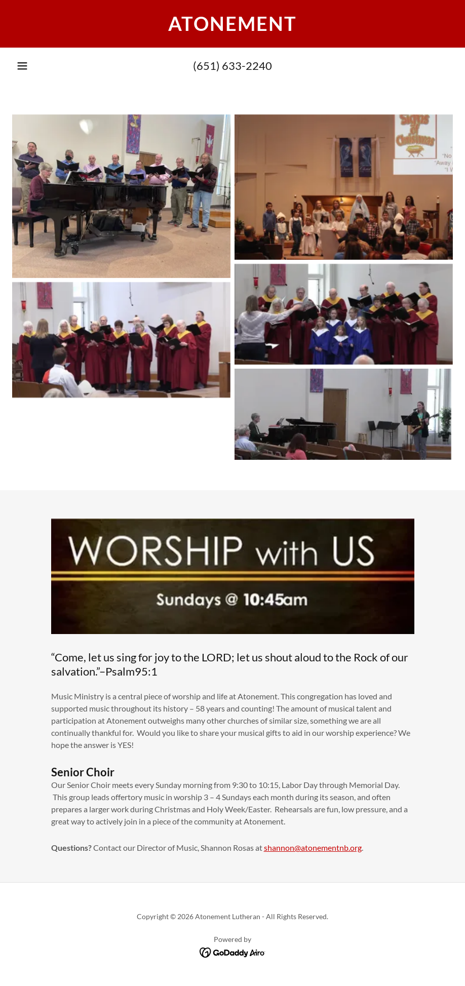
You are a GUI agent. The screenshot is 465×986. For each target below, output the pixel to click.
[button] (22, 66)
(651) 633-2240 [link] (232, 65)
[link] (232, 27)
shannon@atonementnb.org (313, 847)
